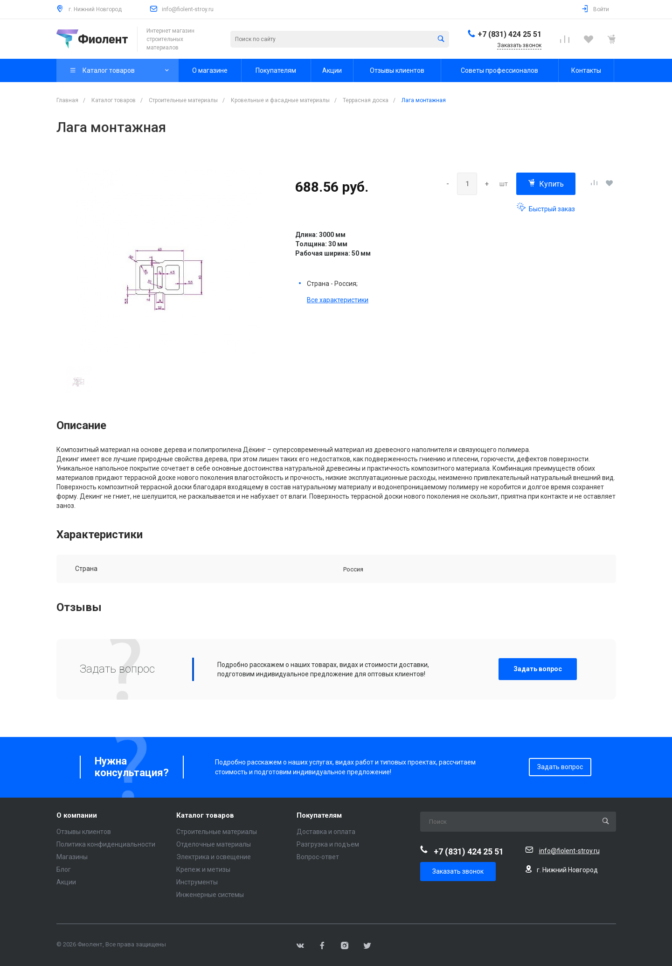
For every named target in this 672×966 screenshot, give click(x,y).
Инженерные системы (210, 894)
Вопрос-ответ (318, 857)
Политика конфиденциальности (105, 844)
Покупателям (319, 816)
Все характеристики (337, 300)
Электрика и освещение (213, 857)
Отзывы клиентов (83, 831)
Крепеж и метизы (203, 869)
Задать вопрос (537, 669)
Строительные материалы (216, 831)
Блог (63, 869)
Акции (66, 882)
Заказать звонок (458, 871)
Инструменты (197, 882)
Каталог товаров (205, 816)
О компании (76, 816)
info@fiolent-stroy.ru (188, 9)
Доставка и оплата (326, 831)
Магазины (72, 857)
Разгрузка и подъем (328, 844)
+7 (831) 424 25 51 (509, 34)
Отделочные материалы (213, 844)
